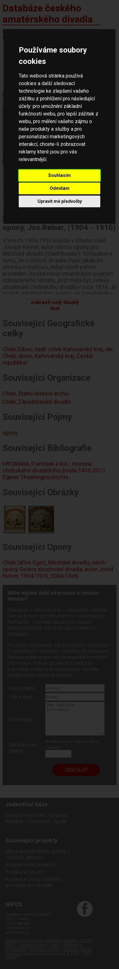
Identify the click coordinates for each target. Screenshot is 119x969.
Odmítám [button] (59, 188)
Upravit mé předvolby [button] (59, 201)
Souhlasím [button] (59, 175)
